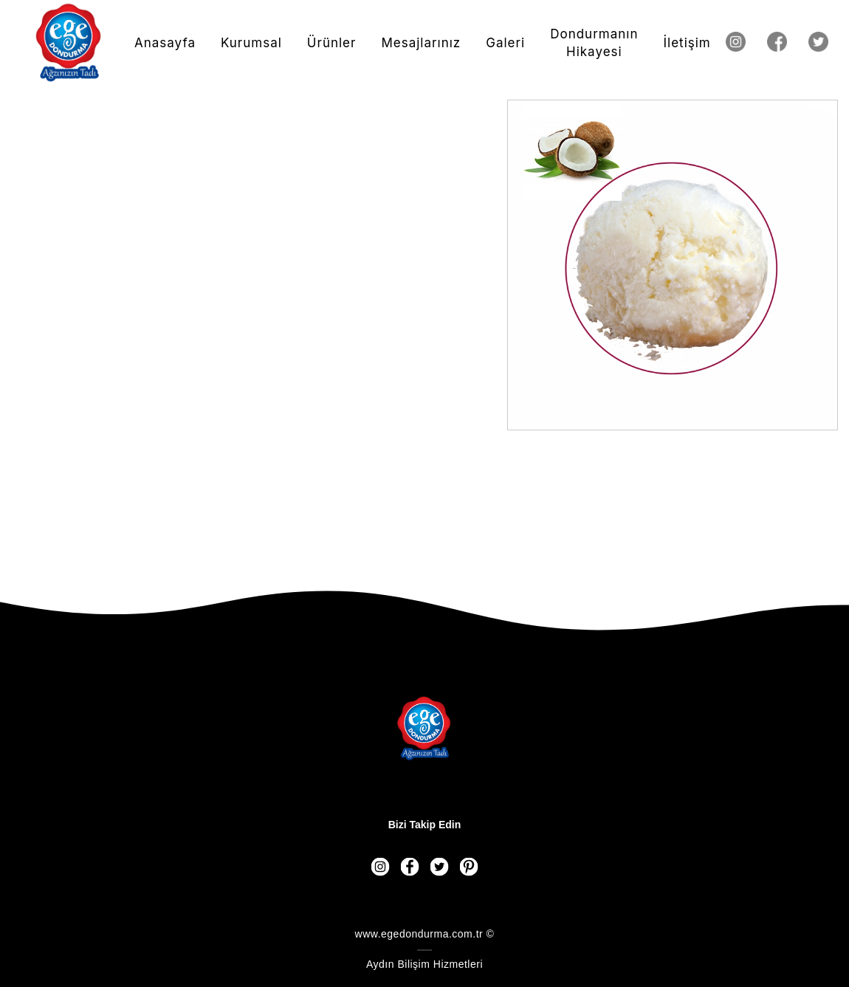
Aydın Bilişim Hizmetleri (424, 964)
